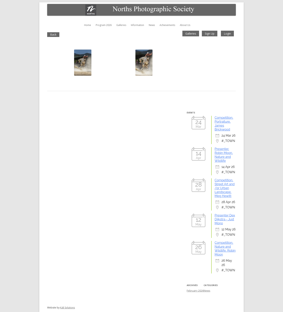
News (152, 25)
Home (87, 25)
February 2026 (195, 290)
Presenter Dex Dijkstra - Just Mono (225, 219)
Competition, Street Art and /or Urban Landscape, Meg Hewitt (225, 188)
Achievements (167, 25)
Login (227, 33)
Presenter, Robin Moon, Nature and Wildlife (224, 155)
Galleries (121, 25)
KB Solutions (67, 307)
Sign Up (209, 33)
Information (137, 25)
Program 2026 (104, 25)
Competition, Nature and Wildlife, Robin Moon (225, 248)
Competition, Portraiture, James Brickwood (224, 123)
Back (53, 34)
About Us (185, 25)
